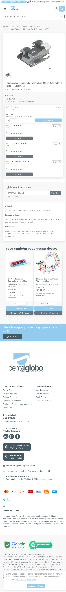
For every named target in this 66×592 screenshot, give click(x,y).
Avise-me (19, 138)
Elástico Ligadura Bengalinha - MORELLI (18, 280)
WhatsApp (7, 408)
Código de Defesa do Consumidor (17, 404)
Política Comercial (10, 397)
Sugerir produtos (12, 336)
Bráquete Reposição (31, 27)
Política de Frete (10, 394)
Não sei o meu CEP (15, 197)
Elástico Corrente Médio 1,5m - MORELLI (47, 280)
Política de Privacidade (26, 580)
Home (5, 27)
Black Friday (41, 397)
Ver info (57, 108)
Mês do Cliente (42, 390)
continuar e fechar (35, 586)
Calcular (55, 193)
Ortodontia (15, 27)
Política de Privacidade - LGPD (16, 421)
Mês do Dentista (43, 394)
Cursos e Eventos (43, 401)
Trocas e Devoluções (12, 401)
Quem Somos (9, 390)
